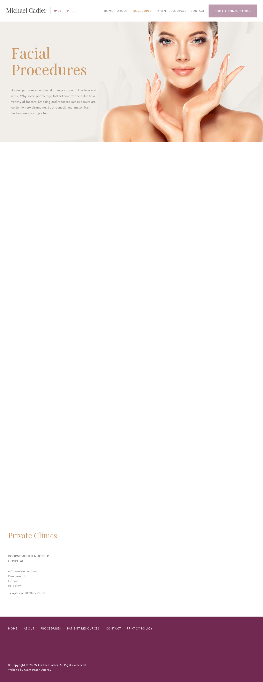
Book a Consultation (233, 11)
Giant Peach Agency (37, 670)
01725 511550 (65, 11)
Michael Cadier (26, 10)
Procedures (142, 11)
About (122, 11)
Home (108, 11)
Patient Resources (171, 11)
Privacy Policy (139, 628)
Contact (197, 11)
